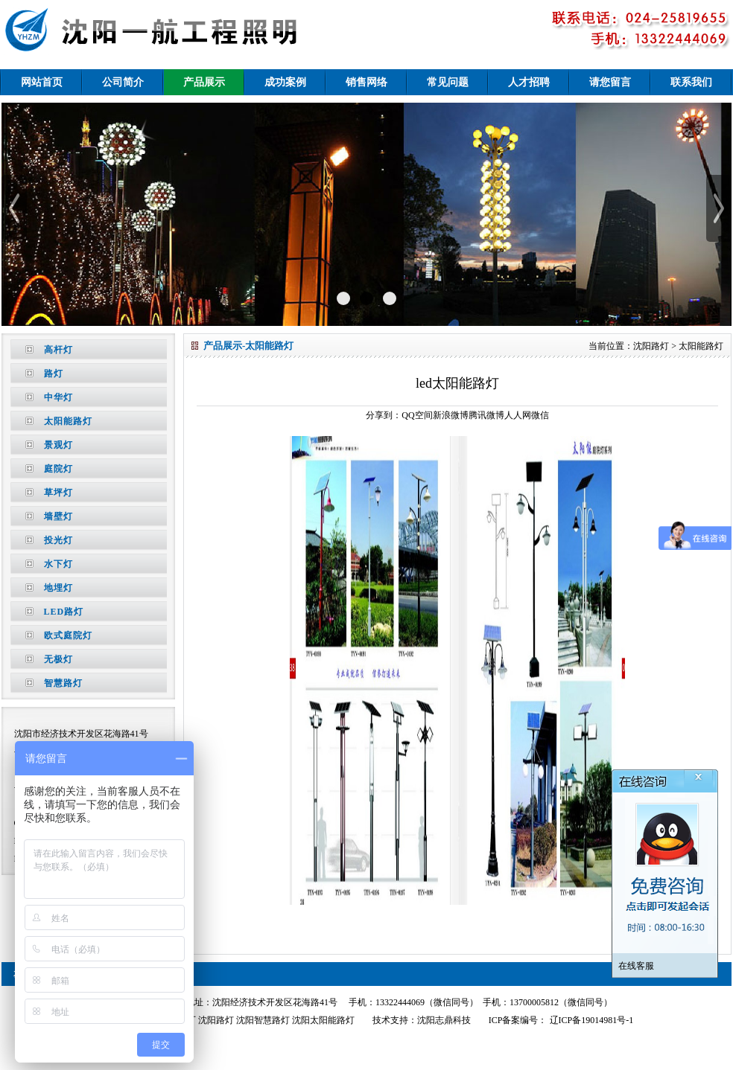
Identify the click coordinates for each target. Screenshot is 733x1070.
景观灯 (58, 445)
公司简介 (123, 82)
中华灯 (58, 397)
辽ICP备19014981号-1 (591, 1020)
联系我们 (691, 82)
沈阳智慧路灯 (263, 1020)
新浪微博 (451, 415)
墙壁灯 (58, 516)
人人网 (517, 415)
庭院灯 (58, 469)
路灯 (53, 373)
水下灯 (58, 564)
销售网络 (366, 82)
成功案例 (285, 82)
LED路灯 (64, 611)
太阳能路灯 (68, 421)
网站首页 (42, 82)
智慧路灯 (63, 683)
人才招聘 (529, 82)
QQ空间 (417, 415)
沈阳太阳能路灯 (323, 1020)
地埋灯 (58, 588)
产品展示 (204, 82)
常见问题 (448, 82)
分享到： (384, 415)
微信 (540, 415)
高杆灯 (58, 350)
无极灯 (58, 659)
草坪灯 (58, 492)
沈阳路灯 (651, 346)
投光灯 (58, 540)
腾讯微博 (486, 415)
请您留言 (610, 82)
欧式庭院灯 (68, 635)
